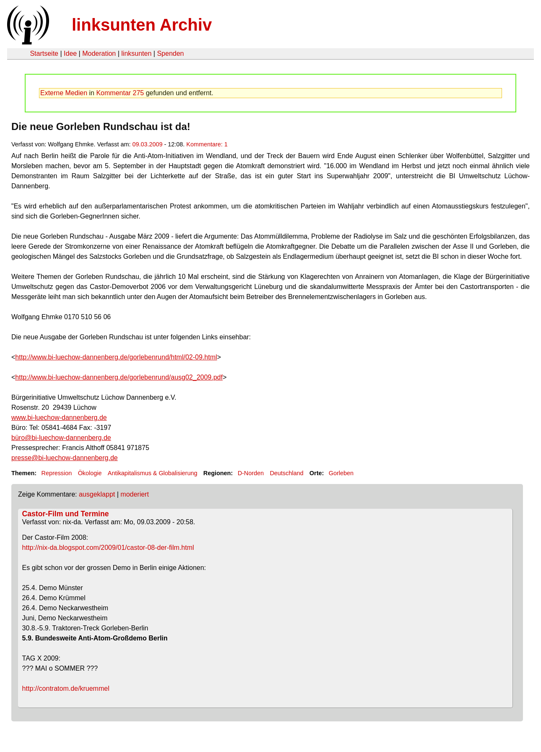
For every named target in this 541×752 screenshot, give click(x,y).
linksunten (136, 53)
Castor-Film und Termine (65, 514)
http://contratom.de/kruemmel (65, 688)
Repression (56, 473)
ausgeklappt (97, 494)
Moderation (99, 53)
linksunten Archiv (142, 25)
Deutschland (286, 473)
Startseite (44, 53)
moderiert (134, 494)
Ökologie (90, 473)
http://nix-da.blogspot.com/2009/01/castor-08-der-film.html (108, 547)
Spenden (170, 53)
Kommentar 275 (120, 92)
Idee (70, 53)
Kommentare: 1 (206, 144)
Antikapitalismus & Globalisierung (153, 473)
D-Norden (251, 473)
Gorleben (341, 473)
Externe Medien (63, 92)
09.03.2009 (147, 144)
